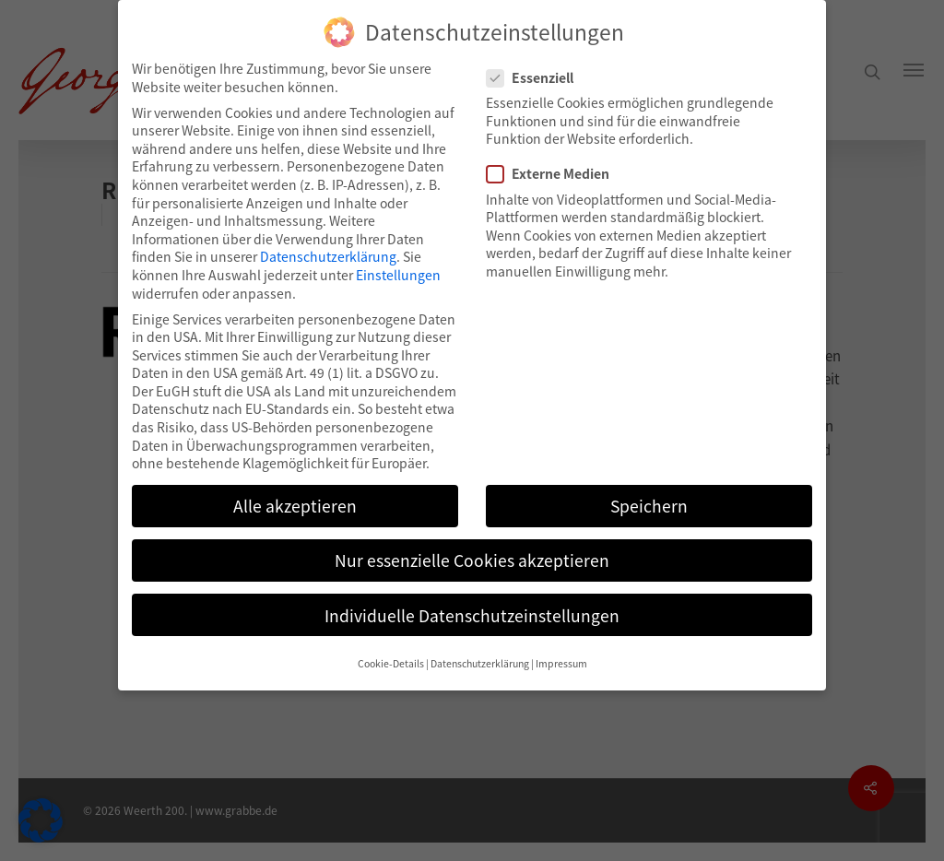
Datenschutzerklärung (328, 256)
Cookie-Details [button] (391, 663)
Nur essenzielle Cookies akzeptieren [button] (472, 560)
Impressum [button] (561, 663)
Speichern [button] (649, 505)
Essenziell (537, 78)
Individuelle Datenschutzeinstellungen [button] (472, 615)
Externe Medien (555, 174)
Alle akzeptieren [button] (295, 505)
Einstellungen (398, 274)
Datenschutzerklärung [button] (480, 663)
